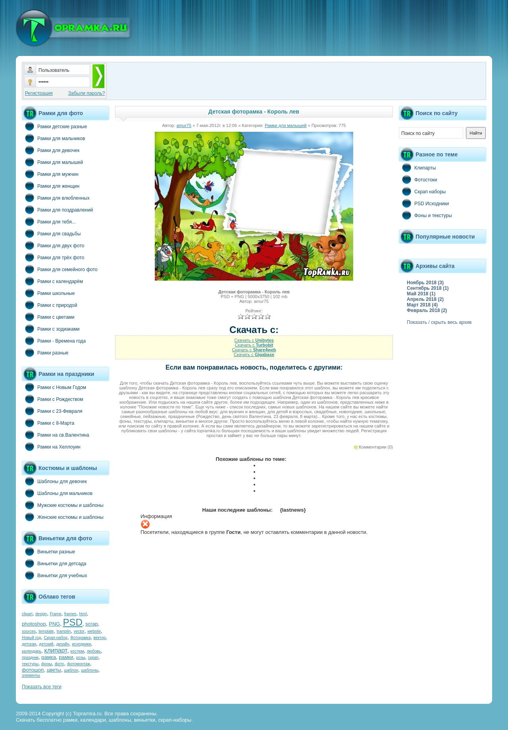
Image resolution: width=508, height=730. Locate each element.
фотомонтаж (78, 664)
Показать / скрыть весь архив (439, 322)
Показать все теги (42, 687)
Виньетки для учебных (54, 575)
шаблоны (89, 670)
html (83, 614)
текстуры (30, 664)
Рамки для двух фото (53, 245)
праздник (30, 657)
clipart (27, 614)
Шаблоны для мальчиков (57, 493)
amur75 (184, 125)
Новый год (31, 638)
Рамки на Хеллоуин (51, 447)
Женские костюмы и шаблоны (63, 517)
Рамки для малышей (52, 162)
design (41, 614)
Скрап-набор (55, 638)
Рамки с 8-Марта (48, 423)
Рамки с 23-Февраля (52, 411)
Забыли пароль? (86, 93)
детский (46, 644)
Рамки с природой (49, 305)
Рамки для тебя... (49, 221)
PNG (54, 624)
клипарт (55, 650)
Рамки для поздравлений (57, 210)
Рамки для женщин (50, 186)
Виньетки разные (48, 551)
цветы (54, 670)
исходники (81, 644)
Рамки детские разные (54, 126)
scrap (91, 624)
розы (80, 657)
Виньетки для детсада (54, 563)
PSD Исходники (424, 203)
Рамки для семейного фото (60, 269)
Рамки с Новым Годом (54, 387)
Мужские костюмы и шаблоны (63, 505)
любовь (94, 651)
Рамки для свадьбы (51, 233)
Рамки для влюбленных (56, 198)
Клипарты (417, 167)
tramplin (64, 631)
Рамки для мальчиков (53, 138)
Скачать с (253, 340)
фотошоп (33, 670)
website (94, 631)
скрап (93, 657)
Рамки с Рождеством (52, 399)
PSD (72, 622)
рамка (48, 657)
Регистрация (39, 93)
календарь (31, 651)
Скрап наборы (422, 191)
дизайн (62, 644)
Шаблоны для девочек (54, 481)
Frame (56, 614)
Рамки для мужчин (50, 174)
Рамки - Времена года (54, 341)
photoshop (34, 624)
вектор (100, 638)
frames (70, 614)
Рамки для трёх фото (53, 257)
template (46, 631)
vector (79, 631)
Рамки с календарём (52, 281)
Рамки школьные (48, 293)
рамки (66, 657)
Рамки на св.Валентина (55, 435)
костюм (77, 651)
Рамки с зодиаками (50, 329)
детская (29, 644)
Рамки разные (45, 352)
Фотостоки (418, 179)
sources (29, 631)
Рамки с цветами (48, 317)
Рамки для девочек (50, 150)
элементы (31, 675)
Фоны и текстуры (425, 215)
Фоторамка (80, 638)
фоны (46, 664)
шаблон (71, 670)
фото (59, 664)
